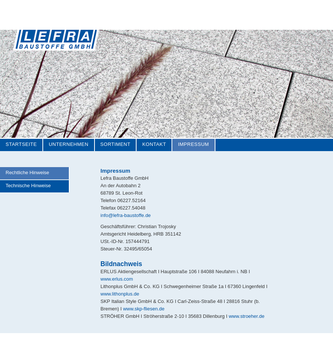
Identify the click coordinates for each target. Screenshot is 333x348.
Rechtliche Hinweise (27, 172)
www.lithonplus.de (119, 294)
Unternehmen (69, 144)
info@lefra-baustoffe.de (125, 215)
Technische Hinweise (28, 185)
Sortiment (115, 144)
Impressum (193, 144)
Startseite (21, 144)
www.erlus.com (116, 279)
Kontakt (154, 144)
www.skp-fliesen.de (143, 309)
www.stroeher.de (247, 316)
